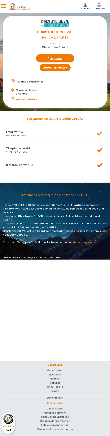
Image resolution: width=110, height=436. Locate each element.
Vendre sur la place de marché (55, 429)
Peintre (55, 391)
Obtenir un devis (55, 68)
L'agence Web (55, 408)
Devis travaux (55, 397)
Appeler (55, 58)
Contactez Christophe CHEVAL (21, 242)
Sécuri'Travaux (55, 370)
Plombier (55, 378)
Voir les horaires (26, 99)
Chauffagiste (55, 386)
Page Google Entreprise (55, 416)
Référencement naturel (55, 425)
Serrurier (55, 382)
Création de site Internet (55, 421)
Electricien (55, 374)
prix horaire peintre (83, 242)
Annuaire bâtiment (55, 412)
